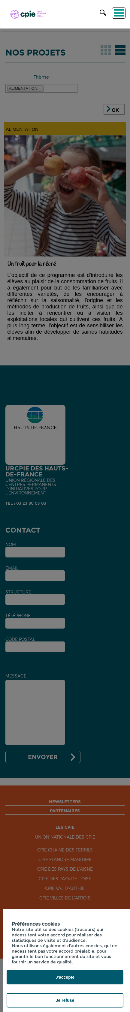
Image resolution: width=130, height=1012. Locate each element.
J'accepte (65, 977)
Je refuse (65, 1000)
